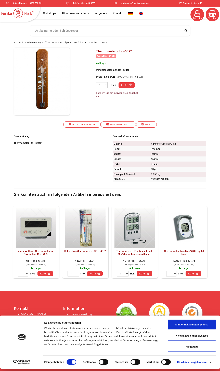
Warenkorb (212, 14)
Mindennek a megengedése (191, 326)
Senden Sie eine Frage (82, 124)
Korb (126, 85)
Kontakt (117, 13)
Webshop (49, 13)
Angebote (101, 13)
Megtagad (192, 348)
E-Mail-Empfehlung (118, 124)
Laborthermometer (97, 42)
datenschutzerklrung (81, 314)
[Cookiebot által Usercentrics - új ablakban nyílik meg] (22, 364)
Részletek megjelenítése (192, 364)
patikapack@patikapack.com (135, 3)
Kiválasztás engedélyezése (192, 337)
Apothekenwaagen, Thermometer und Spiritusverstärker (54, 42)
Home (17, 42)
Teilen (146, 124)
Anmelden (197, 14)
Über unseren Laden (75, 13)
